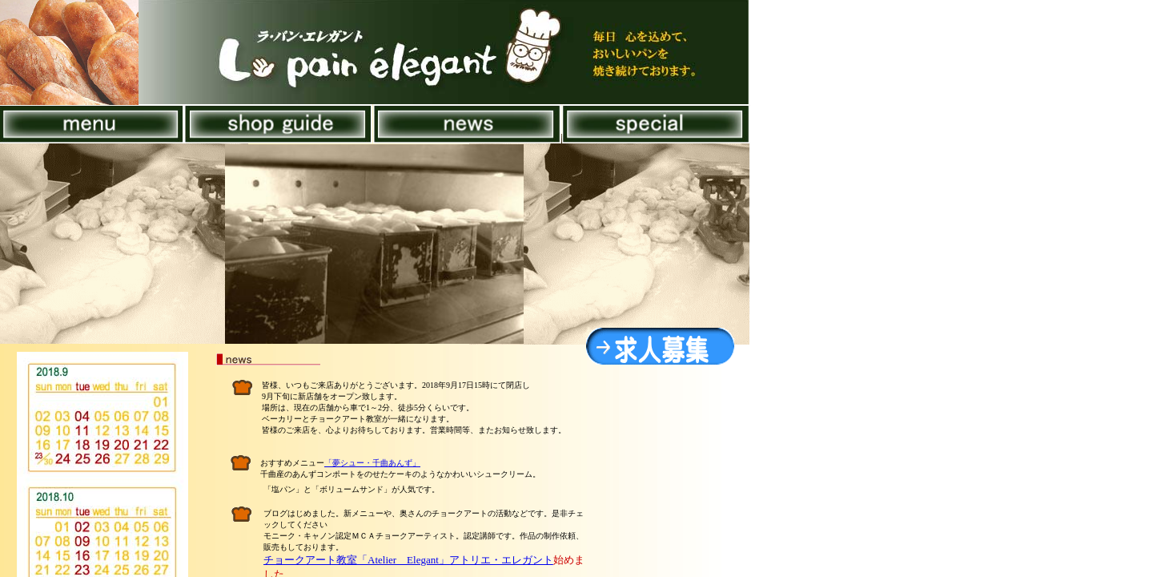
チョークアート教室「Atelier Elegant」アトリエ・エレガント (408, 560)
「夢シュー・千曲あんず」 (372, 462)
